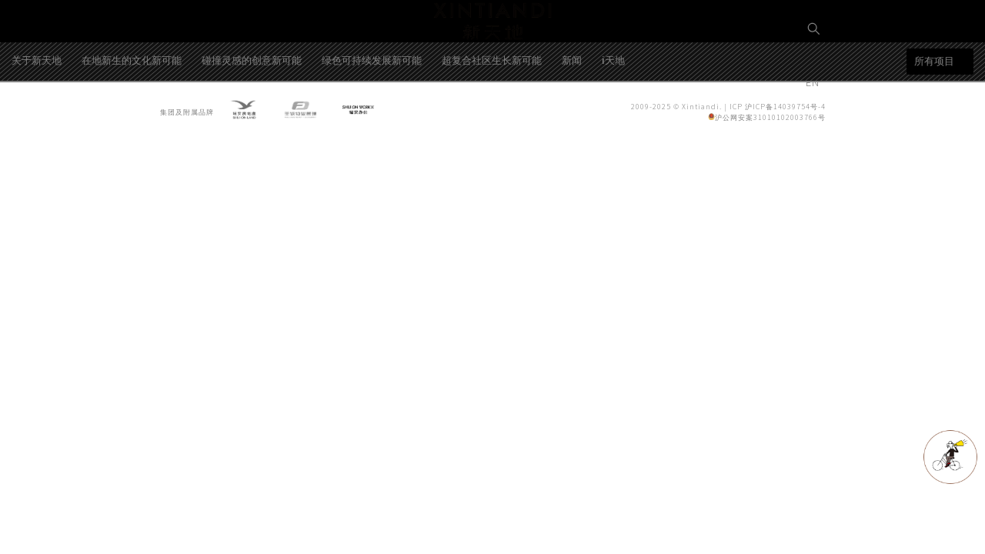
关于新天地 (37, 118)
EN (814, 82)
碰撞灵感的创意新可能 (252, 118)
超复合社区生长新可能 (492, 118)
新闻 (572, 118)
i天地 (613, 118)
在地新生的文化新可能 (132, 118)
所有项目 (934, 119)
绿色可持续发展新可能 (372, 118)
